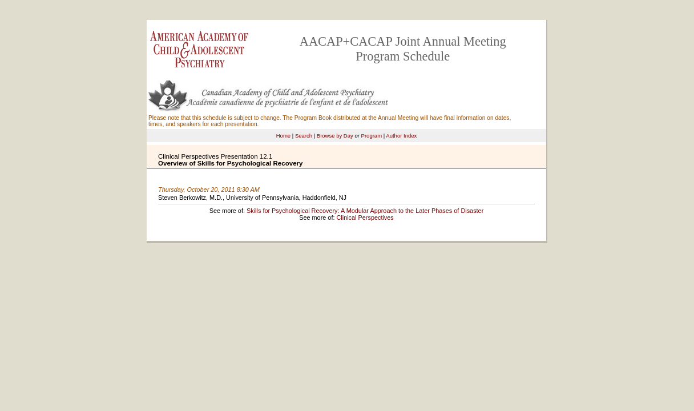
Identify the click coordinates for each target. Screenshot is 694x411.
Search (303, 135)
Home (283, 135)
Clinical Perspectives (364, 217)
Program (371, 135)
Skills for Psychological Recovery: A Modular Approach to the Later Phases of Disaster (365, 210)
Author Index (401, 135)
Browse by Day (335, 135)
